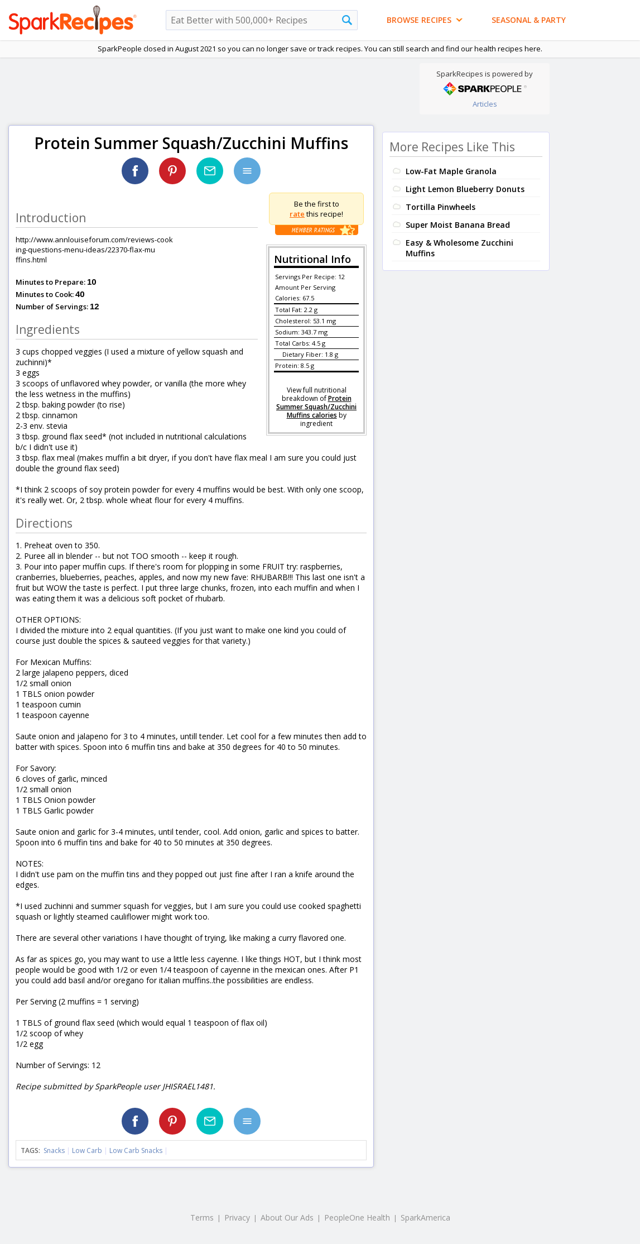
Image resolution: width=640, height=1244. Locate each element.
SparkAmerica (425, 1217)
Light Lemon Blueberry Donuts (465, 189)
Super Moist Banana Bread (458, 224)
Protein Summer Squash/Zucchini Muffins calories (316, 407)
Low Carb (87, 1150)
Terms (202, 1217)
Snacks (54, 1150)
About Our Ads (287, 1217)
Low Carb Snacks (135, 1150)
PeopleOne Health (357, 1217)
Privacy (237, 1217)
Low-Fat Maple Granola (451, 171)
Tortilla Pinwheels (440, 207)
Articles (485, 104)
